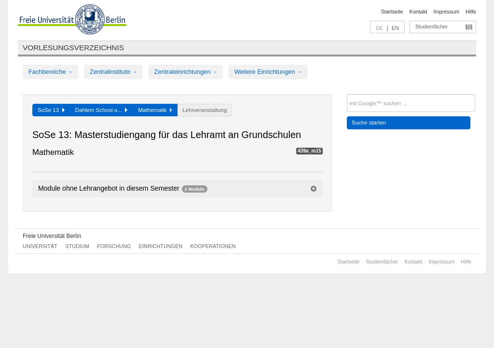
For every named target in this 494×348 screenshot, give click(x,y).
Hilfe (471, 11)
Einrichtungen (161, 246)
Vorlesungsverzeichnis (73, 47)
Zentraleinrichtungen (185, 71)
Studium (77, 246)
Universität (40, 246)
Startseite (392, 11)
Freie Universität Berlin (52, 236)
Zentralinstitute (113, 71)
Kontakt (418, 11)
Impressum (446, 11)
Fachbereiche (50, 71)
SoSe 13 (51, 110)
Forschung (114, 246)
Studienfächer (431, 26)
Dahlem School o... (101, 110)
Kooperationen (213, 246)
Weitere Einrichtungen (268, 71)
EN (395, 28)
